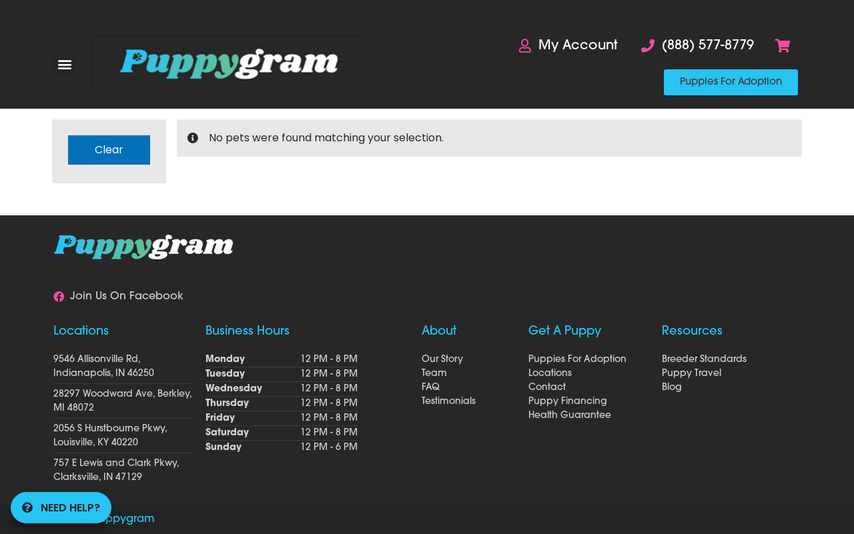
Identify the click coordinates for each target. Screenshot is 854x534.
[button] (64, 64)
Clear (109, 149)
